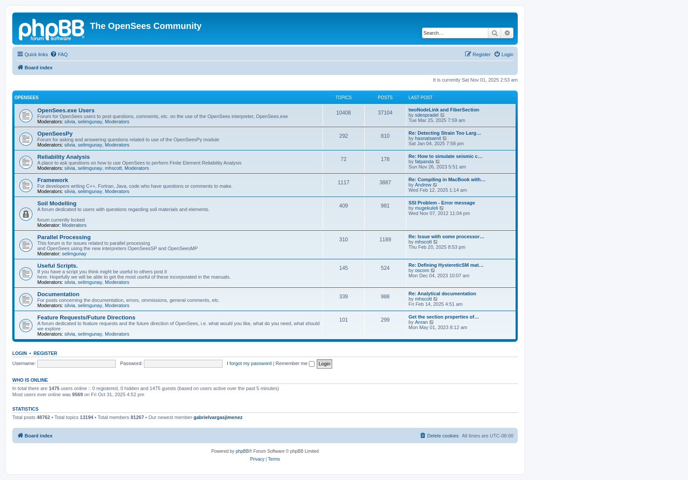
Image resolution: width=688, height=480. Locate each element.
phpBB (242, 451)
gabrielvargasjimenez (218, 417)
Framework (52, 180)
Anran (421, 322)
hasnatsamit (428, 138)
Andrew (423, 184)
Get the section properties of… (443, 316)
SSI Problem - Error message (441, 202)
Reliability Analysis (63, 157)
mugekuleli (426, 208)
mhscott (113, 168)
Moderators (117, 121)
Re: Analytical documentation (442, 293)
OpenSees (26, 97)
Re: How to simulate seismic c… (445, 156)
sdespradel (427, 115)
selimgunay (90, 121)
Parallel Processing (64, 237)
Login (19, 353)
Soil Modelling (56, 203)
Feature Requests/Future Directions (86, 317)
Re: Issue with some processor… (446, 236)
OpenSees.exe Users (66, 110)
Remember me (295, 363)
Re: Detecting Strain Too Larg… (444, 133)
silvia (69, 121)
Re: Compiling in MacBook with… (446, 179)
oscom (422, 270)
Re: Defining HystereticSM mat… (446, 265)
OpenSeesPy (55, 133)
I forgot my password (249, 363)
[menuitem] (59, 54)
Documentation (58, 294)
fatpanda (424, 161)
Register (45, 353)
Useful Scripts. (57, 265)
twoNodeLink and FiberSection (443, 109)
